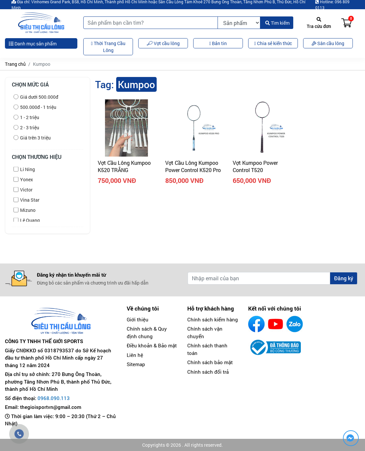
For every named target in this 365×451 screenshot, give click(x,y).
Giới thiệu (137, 319)
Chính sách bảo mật (210, 362)
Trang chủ (15, 64)
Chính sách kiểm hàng (212, 319)
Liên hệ (135, 355)
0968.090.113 (54, 398)
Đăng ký (343, 278)
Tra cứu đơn (319, 23)
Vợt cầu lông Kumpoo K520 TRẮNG (124, 166)
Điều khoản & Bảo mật (152, 345)
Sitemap (136, 364)
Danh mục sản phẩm (33, 43)
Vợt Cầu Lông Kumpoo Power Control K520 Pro (193, 166)
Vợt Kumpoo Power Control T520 (255, 166)
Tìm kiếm (277, 23)
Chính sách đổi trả (208, 371)
